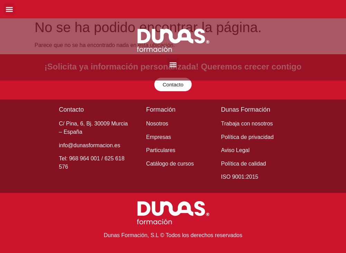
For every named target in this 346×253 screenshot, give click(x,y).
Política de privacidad (247, 137)
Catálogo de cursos (170, 164)
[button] (9, 9)
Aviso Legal (235, 150)
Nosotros (157, 123)
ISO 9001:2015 (239, 177)
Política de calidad (243, 164)
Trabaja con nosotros (247, 123)
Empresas (158, 137)
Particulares (160, 150)
